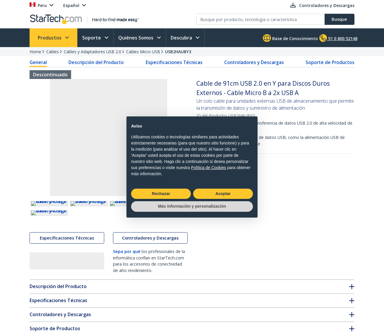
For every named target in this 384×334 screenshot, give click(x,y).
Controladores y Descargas (254, 62)
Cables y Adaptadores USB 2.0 (92, 51)
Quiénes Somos (136, 38)
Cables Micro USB (143, 51)
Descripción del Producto (96, 62)
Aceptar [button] (223, 193)
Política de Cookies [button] (208, 167)
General (38, 62)
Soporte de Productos (330, 62)
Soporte (92, 38)
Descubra (182, 38)
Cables (52, 51)
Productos (50, 38)
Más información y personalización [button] (192, 206)
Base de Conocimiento (290, 38)
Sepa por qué (126, 303)
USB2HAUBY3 (178, 51)
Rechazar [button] (161, 193)
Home (35, 51)
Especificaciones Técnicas (174, 62)
